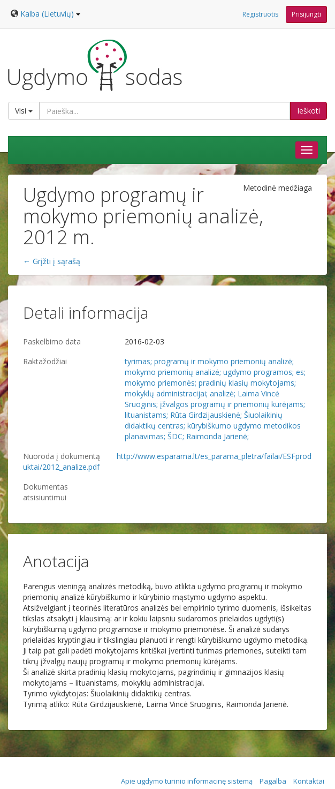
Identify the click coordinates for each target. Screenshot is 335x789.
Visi (24, 111)
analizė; (222, 393)
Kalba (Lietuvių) (50, 14)
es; (301, 372)
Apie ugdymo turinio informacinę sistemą (187, 781)
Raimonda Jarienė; (217, 436)
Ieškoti (308, 111)
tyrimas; (138, 361)
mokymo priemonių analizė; (173, 372)
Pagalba (273, 781)
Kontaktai (308, 781)
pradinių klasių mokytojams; (247, 383)
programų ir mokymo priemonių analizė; (224, 361)
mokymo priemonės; (160, 383)
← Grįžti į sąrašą (51, 261)
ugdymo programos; (258, 372)
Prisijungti (306, 14)
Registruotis (260, 14)
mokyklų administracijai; (166, 393)
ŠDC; (176, 436)
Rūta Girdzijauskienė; (206, 415)
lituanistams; (146, 415)
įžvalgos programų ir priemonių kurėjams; (232, 404)
